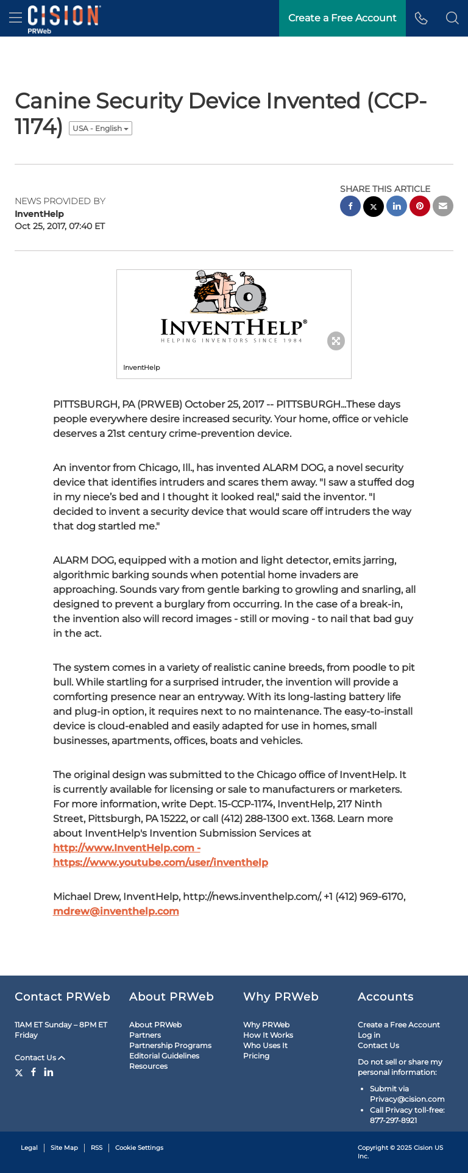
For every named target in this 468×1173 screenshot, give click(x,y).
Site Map (64, 1148)
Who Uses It (265, 1045)
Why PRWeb (266, 1024)
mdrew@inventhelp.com (116, 911)
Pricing (256, 1055)
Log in (369, 1035)
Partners (145, 1035)
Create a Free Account (399, 1024)
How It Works (268, 1035)
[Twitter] (20, 1072)
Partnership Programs (170, 1045)
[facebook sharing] (350, 207)
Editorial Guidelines (164, 1055)
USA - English (101, 128)
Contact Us (40, 1057)
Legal (29, 1148)
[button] (452, 18)
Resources (148, 1066)
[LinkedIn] (49, 1072)
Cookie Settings (139, 1148)
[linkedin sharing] (396, 207)
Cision (423, 1148)
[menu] (15, 18)
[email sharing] (443, 207)
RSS (96, 1148)
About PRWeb (155, 1024)
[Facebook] (33, 1072)
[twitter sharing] (373, 208)
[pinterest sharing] (420, 207)
